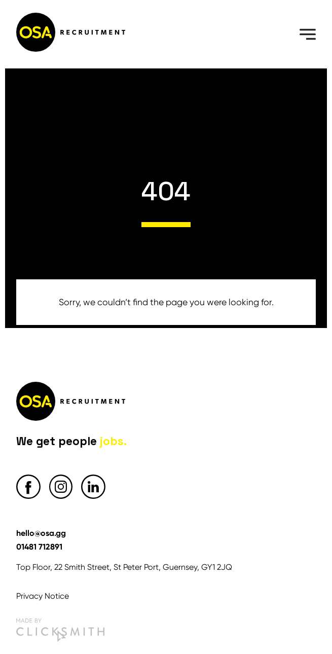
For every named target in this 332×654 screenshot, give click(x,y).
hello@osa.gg (41, 533)
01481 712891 (39, 546)
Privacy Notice (42, 596)
